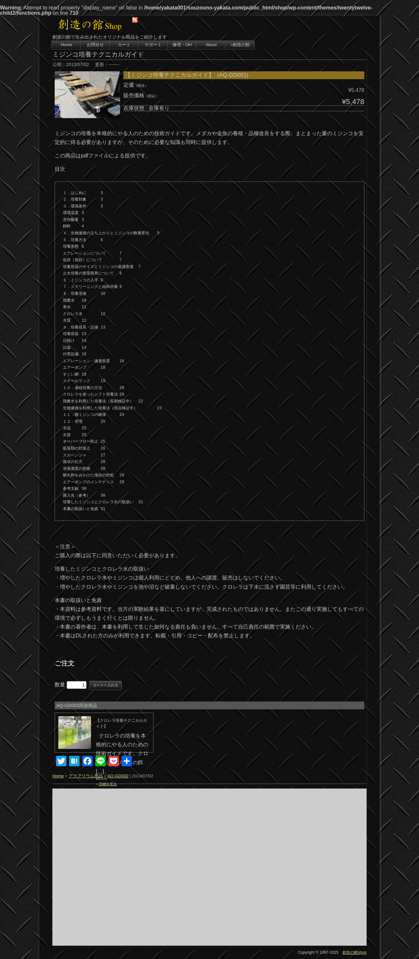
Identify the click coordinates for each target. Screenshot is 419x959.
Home (66, 44)
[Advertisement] (209, 867)
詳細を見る (108, 784)
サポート (153, 44)
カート (124, 44)
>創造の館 (240, 44)
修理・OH (182, 44)
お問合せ (95, 44)
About (211, 44)
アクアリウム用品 (86, 775)
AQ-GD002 (117, 775)
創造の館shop (354, 952)
